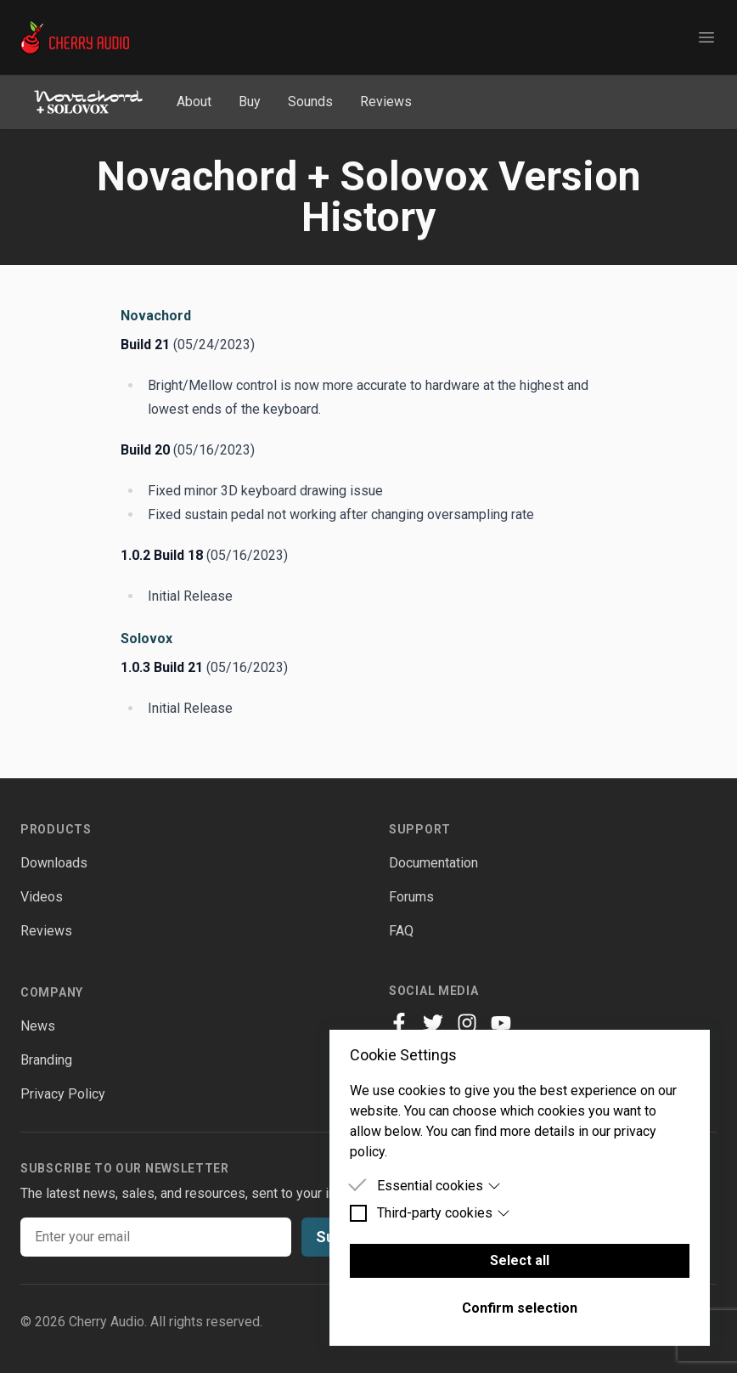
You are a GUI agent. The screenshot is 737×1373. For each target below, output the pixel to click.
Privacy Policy (62, 1094)
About (194, 101)
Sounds (310, 101)
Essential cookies (439, 1186)
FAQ (401, 931)
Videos (41, 897)
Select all (519, 1260)
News (37, 1026)
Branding (46, 1060)
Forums (411, 897)
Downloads (53, 863)
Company (51, 992)
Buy (250, 101)
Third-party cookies (443, 1213)
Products (56, 829)
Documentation (433, 863)
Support (420, 829)
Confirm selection (519, 1308)
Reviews (386, 101)
